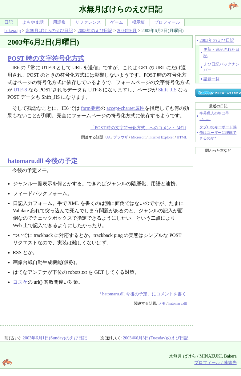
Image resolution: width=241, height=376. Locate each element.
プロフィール (167, 22)
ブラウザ (120, 137)
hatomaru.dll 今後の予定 (43, 160)
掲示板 (138, 22)
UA (107, 137)
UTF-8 (20, 89)
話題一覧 (211, 79)
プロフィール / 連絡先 (215, 362)
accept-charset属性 (125, 108)
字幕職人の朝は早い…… (214, 116)
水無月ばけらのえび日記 (49, 30)
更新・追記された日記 (221, 52)
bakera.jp (12, 30)
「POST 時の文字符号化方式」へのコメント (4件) (138, 127)
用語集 (59, 22)
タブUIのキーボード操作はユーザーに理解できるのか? (218, 132)
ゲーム (116, 22)
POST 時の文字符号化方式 (46, 58)
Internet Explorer (161, 137)
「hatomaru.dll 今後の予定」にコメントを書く (142, 293)
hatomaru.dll (177, 303)
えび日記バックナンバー (221, 67)
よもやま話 (33, 22)
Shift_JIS (167, 89)
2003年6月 (127, 30)
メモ (162, 303)
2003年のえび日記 (95, 30)
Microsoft (138, 137)
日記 (8, 22)
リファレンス (88, 22)
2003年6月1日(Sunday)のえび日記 (55, 337)
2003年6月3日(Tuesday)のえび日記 (155, 337)
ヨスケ (20, 282)
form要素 (90, 108)
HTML (182, 137)
